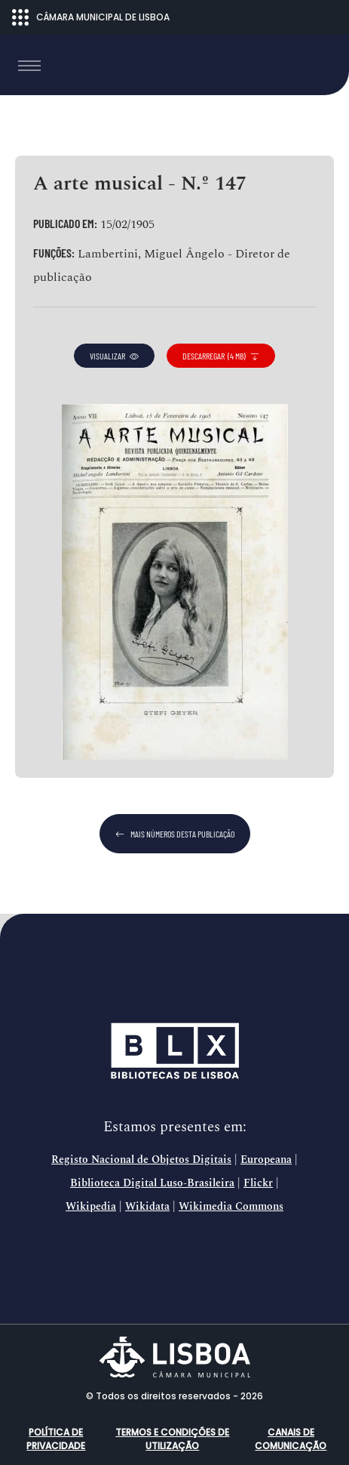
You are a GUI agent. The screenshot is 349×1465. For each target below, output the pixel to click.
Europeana (266, 1160)
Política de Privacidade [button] (55, 1439)
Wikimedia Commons (231, 1206)
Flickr (258, 1183)
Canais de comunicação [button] (290, 1439)
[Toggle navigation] (29, 66)
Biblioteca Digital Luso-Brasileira (152, 1183)
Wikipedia (91, 1206)
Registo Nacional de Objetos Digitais (141, 1160)
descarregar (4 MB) (220, 355)
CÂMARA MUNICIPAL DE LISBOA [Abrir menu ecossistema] (91, 17)
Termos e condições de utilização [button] (172, 1439)
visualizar (114, 355)
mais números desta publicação (174, 833)
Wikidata (147, 1206)
